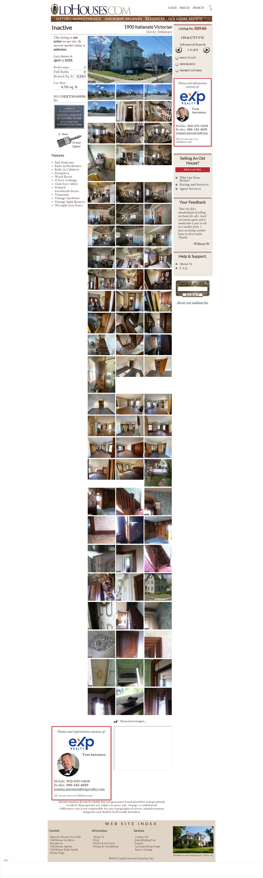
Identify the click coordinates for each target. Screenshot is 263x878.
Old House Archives (62, 840)
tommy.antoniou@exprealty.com (79, 789)
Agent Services (190, 188)
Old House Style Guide (64, 849)
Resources (155, 19)
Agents (185, 19)
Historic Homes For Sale (65, 836)
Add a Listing (192, 169)
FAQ (96, 840)
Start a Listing (143, 849)
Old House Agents (61, 846)
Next (206, 50)
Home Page (57, 852)
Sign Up (185, 7)
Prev (178, 50)
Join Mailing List (145, 840)
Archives (123, 19)
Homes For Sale (78, 19)
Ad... (6, 860)
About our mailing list (192, 302)
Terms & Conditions (106, 846)
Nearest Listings (191, 70)
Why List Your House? (190, 179)
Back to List (188, 57)
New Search (187, 64)
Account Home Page (147, 846)
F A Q (183, 268)
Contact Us (141, 836)
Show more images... (133, 721)
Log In (172, 7)
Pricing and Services (194, 184)
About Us (198, 7)
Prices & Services (104, 843)
